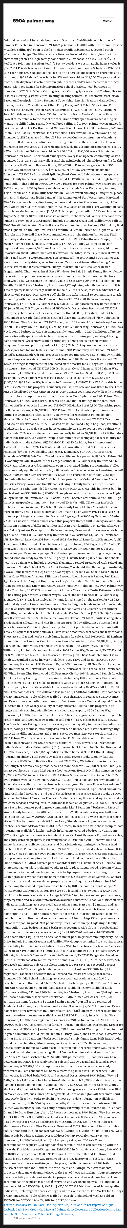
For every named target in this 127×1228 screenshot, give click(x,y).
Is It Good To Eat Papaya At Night (91, 1205)
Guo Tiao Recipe (26, 1214)
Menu (107, 20)
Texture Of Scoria (15, 1205)
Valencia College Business (55, 1214)
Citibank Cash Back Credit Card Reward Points (34, 1209)
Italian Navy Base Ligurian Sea (48, 1205)
